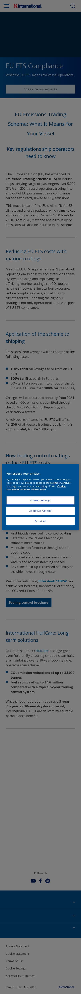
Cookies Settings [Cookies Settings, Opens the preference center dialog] (40, 500)
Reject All (40, 521)
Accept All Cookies (40, 510)
